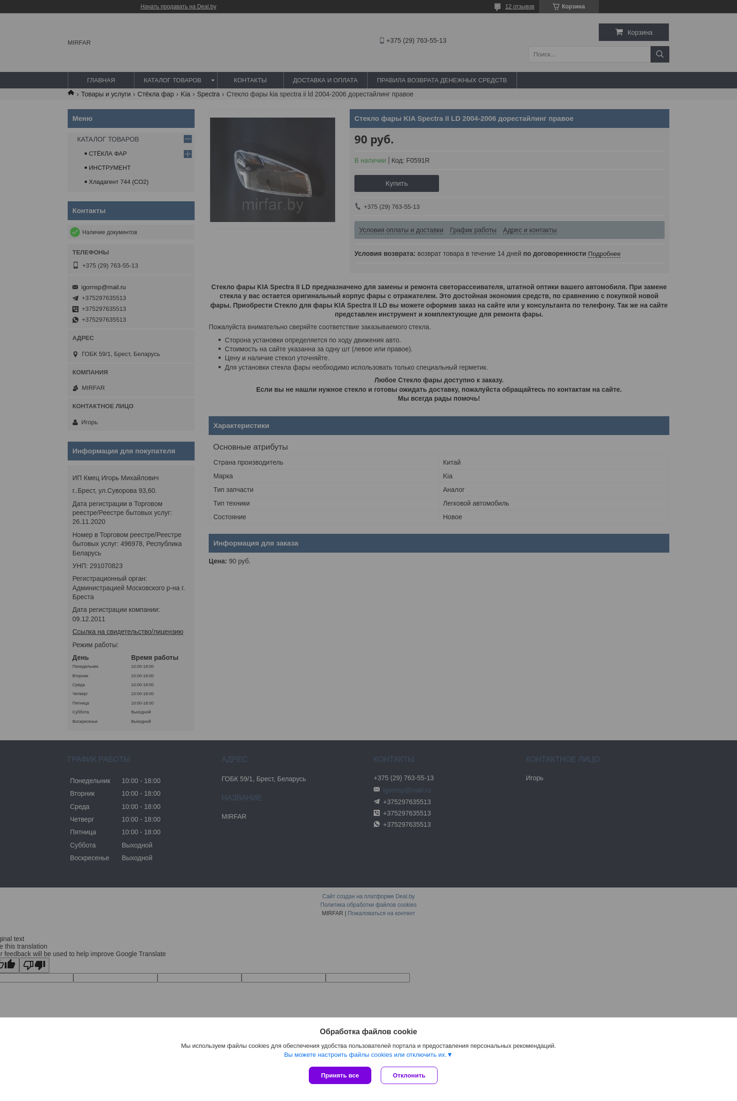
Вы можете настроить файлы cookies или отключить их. (365, 1054)
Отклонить (409, 1075)
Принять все (340, 1075)
